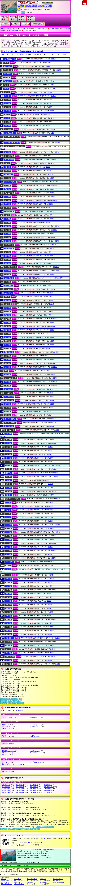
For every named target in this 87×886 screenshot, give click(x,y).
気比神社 (8, 126)
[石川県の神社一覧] (21, 54)
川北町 (36, 726)
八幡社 (8, 565)
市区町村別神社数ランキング (9, 699)
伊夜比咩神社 (8, 70)
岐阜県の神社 (20, 790)
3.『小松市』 (24, 24)
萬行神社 (9, 653)
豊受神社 (9, 645)
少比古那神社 (9, 278)
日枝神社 (8, 491)
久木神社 (8, 152)
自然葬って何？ (57, 880)
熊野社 (7, 163)
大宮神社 (8, 382)
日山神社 (8, 488)
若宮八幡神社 (9, 245)
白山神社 (9, 521)
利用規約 (26, 865)
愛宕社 (5, 63)
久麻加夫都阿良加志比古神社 (14, 146)
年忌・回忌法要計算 (32, 880)
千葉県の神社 (20, 787)
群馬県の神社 (48, 785)
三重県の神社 (6, 792)
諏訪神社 (8, 308)
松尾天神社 (8, 285)
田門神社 (8, 408)
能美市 (6, 754)
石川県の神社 (13, 30)
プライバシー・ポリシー (8, 865)
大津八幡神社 (9, 397)
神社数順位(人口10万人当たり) (10, 701)
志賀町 (6, 736)
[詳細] (20, 59)
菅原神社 (8, 334)
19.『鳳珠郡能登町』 (36, 24)
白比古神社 (9, 562)
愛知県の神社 (48, 790)
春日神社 (8, 271)
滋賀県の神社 (20, 792)
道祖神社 (9, 434)
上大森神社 (8, 289)
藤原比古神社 (9, 426)
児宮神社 (8, 222)
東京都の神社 (34, 787)
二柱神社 (9, 443)
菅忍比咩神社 (9, 352)
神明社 (7, 297)
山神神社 (8, 208)
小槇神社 (8, 274)
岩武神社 (8, 122)
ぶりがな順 (3, 710)
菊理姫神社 (8, 129)
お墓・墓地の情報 (45, 880)
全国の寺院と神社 (7, 28)
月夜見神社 (8, 174)
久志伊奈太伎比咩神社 (12, 137)
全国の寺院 (24, 28)
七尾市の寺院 (54, 28)
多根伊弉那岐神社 (11, 378)
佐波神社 (8, 196)
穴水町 (8, 717)
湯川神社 (8, 415)
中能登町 (8, 751)
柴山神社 (8, 230)
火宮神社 (8, 100)
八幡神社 (9, 579)
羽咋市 (6, 762)
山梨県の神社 (48, 788)
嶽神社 (7, 118)
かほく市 (7, 726)
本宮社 (8, 649)
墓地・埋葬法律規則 (6, 884)
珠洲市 (34, 736)
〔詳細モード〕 (5, 54)
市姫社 (7, 215)
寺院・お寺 (43, 879)
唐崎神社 (8, 411)
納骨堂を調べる (5, 882)
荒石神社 (8, 189)
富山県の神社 (20, 788)
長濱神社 (8, 404)
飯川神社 (9, 634)
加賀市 (6, 725)
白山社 (7, 502)
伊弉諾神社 (7, 74)
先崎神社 (8, 367)
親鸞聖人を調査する (6, 880)
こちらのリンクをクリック (31, 809)
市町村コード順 (12, 710)
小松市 (6, 728)
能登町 (7, 753)
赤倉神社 (8, 363)
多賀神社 (8, 374)
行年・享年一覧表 (32, 879)
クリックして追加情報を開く (10, 874)
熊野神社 (8, 167)
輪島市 (6, 771)
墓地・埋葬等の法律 (58, 882)
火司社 (7, 114)
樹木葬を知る (43, 882)
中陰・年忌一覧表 (19, 884)
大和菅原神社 (9, 400)
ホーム (23, 12)
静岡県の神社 (34, 790)
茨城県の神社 (20, 785)
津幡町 (7, 743)
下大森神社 (7, 81)
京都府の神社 (34, 792)
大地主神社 (8, 393)
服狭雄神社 (9, 638)
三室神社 (8, 204)
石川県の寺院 (39, 28)
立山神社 (9, 664)
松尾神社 (8, 282)
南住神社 (9, 439)
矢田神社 (9, 660)
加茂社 (5, 85)
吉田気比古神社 (10, 133)
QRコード (46, 838)
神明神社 (8, 300)
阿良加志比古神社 (9, 59)
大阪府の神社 (48, 792)
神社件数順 (20, 710)
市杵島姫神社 (9, 211)
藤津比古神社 (10, 430)
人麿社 (7, 304)
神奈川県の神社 (48, 787)
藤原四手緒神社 (10, 419)
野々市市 (36, 753)
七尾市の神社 (28, 30)
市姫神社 (8, 219)
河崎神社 (7, 96)
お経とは (3, 879)
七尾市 (35, 751)
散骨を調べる (17, 879)
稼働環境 (19, 865)
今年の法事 (17, 882)
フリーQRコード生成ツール (27, 843)
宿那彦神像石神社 (11, 267)
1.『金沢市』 (6, 24)
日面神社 (8, 495)
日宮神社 (8, 484)
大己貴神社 (8, 389)
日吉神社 (9, 447)
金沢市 (35, 725)
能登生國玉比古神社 (12, 499)
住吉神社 (8, 252)
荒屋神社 (8, 185)
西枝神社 (8, 360)
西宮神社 (8, 356)
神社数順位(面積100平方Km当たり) (11, 703)
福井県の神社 (34, 788)
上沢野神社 (8, 293)
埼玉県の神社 (6, 787)
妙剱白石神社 (10, 656)
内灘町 (36, 717)
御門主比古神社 (10, 182)
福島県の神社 (6, 785)
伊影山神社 (7, 66)
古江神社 (8, 178)
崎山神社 (8, 200)
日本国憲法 (30, 882)
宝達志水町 (11, 764)
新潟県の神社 (6, 788)
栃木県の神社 (34, 785)
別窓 (20, 699)
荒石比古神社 (9, 193)
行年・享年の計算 (19, 880)
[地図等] (53, 59)
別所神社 (9, 642)
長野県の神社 (6, 790)
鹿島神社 (8, 226)
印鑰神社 (6, 77)
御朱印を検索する (58, 879)
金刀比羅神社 (9, 156)
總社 (6, 371)
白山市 (35, 762)
